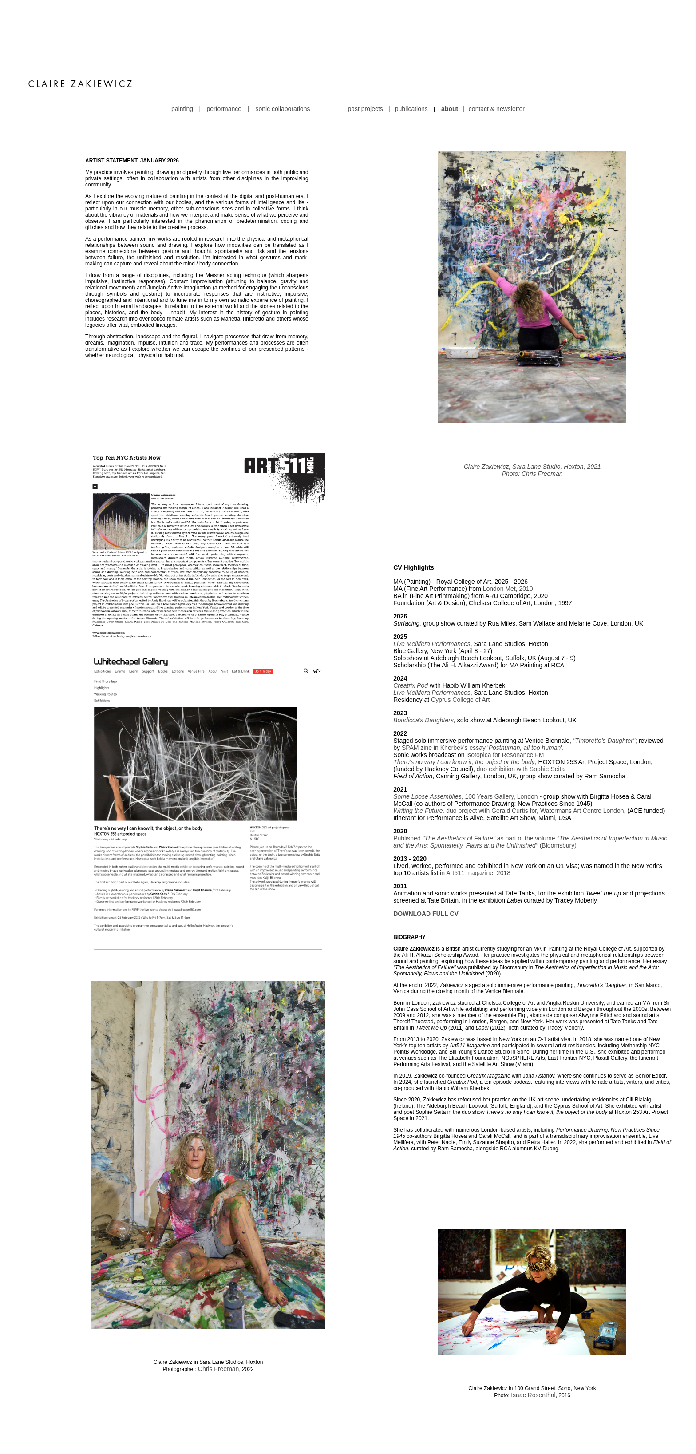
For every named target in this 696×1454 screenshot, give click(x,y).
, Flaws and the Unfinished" (501, 792)
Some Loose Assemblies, (428, 744)
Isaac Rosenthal (533, 1342)
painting (184, 56)
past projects (365, 56)
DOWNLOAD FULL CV (426, 861)
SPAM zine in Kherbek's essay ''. (483, 695)
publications (411, 56)
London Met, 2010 (508, 536)
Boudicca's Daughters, (425, 667)
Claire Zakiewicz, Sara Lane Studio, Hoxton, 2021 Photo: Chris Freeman (532, 418)
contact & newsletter (497, 56)
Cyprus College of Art (460, 647)
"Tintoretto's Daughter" (604, 688)
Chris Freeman (218, 1316)
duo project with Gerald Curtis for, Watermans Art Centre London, (509, 758)
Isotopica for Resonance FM (505, 702)
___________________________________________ (208, 1286)
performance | (228, 56)
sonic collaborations (282, 56)
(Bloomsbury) (558, 792)
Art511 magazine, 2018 (477, 820)
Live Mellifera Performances (432, 591)
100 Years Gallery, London (500, 744)
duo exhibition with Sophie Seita (521, 716)
